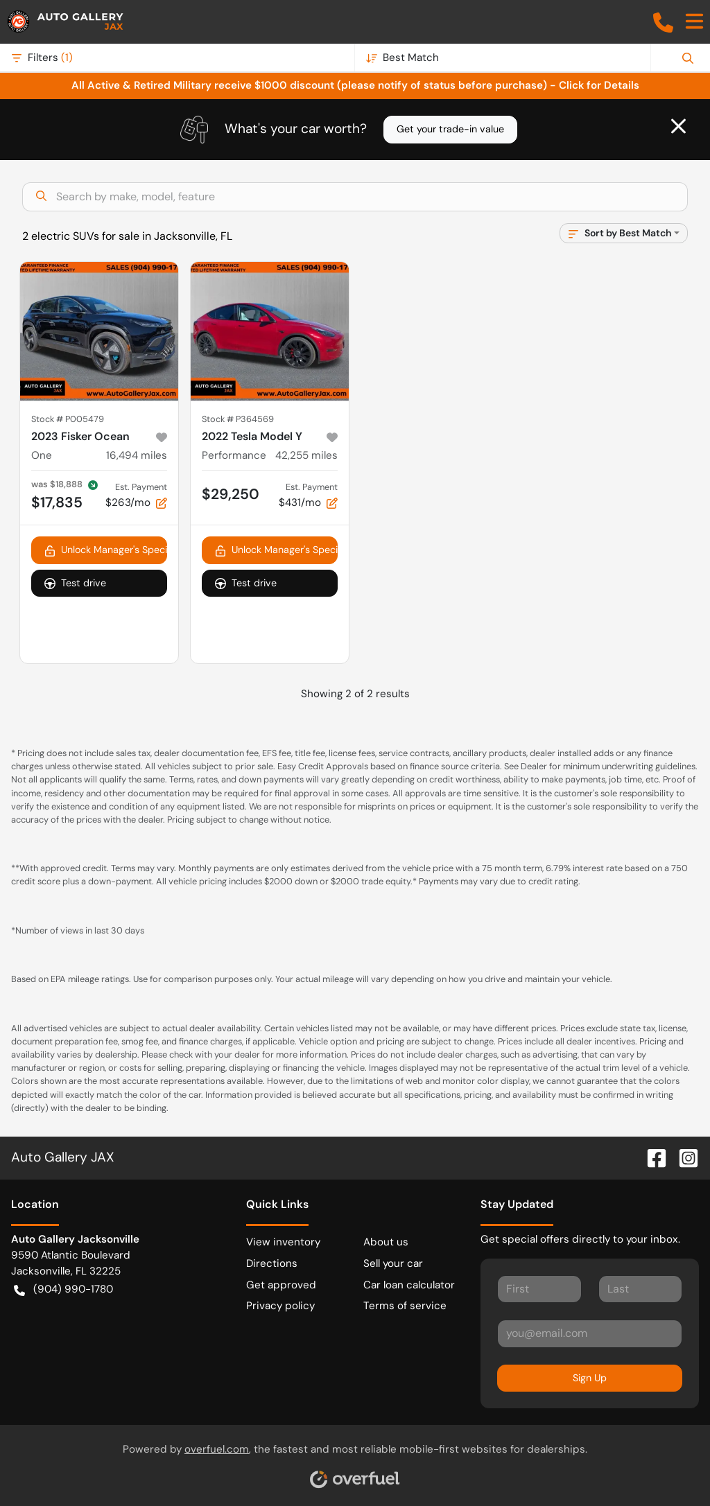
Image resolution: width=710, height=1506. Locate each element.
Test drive (75, 583)
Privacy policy (280, 1306)
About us (385, 1242)
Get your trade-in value (450, 129)
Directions (271, 1263)
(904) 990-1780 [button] (63, 1289)
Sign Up (590, 1378)
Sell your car (393, 1263)
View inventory (283, 1242)
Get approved (281, 1285)
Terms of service (405, 1306)
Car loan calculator (409, 1285)
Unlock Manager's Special (105, 550)
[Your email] (589, 1333)
